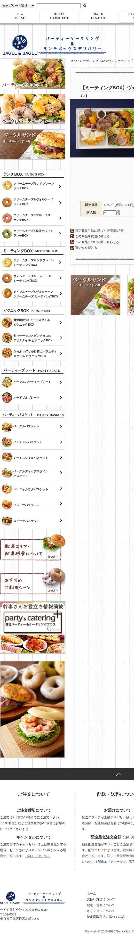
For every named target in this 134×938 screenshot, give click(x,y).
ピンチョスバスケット (27, 442)
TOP (73, 61)
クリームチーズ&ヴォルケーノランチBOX (33, 202)
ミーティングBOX (92, 61)
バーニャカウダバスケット (30, 489)
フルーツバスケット (26, 505)
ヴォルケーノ (117, 61)
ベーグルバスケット (26, 426)
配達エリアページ (110, 862)
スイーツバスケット (26, 521)
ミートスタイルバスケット (30, 458)
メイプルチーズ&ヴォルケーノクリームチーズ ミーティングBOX (35, 294)
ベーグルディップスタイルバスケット (30, 474)
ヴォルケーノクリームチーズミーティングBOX (32, 278)
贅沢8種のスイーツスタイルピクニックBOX (31, 322)
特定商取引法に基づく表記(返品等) (100, 230)
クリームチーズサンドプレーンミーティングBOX (33, 263)
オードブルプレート (26, 397)
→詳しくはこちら (37, 856)
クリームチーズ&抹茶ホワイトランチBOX (33, 233)
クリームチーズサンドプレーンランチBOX (33, 186)
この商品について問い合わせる (97, 242)
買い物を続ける (86, 247)
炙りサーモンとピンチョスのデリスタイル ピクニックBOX (32, 338)
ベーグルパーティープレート (32, 382)
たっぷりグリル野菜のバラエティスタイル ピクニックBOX (35, 354)
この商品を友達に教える (92, 236)
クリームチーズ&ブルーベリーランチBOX (33, 218)
